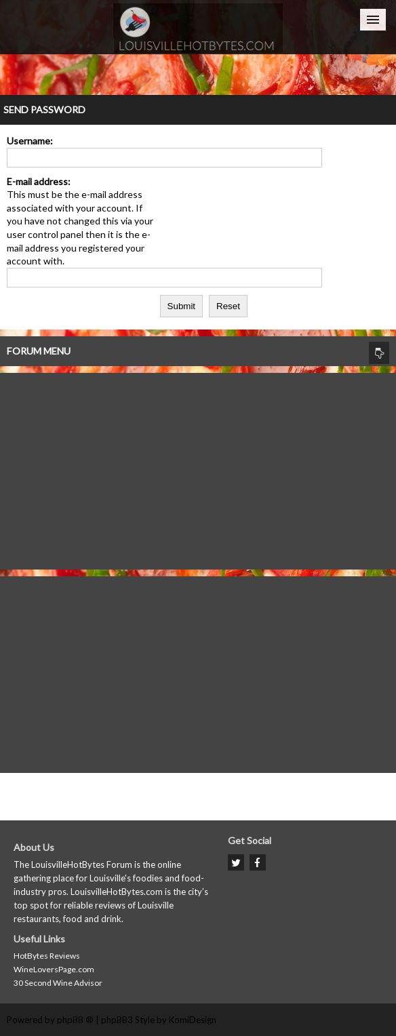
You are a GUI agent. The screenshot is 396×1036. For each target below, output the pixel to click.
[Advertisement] (198, 468)
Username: (30, 140)
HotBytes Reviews (47, 956)
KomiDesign (192, 1019)
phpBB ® (75, 1019)
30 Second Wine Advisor (58, 983)
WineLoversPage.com (54, 969)
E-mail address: (39, 181)
